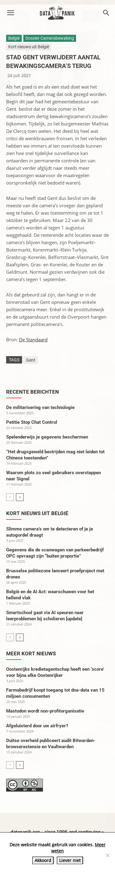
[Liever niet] (107, 855)
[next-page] (20, 497)
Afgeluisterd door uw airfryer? (37, 726)
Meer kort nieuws (31, 653)
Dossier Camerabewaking (49, 38)
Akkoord (43, 860)
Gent (30, 360)
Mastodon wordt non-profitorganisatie (45, 711)
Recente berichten (32, 392)
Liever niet (70, 860)
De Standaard (33, 339)
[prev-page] (10, 497)
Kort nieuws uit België (28, 46)
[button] (10, 13)
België (14, 38)
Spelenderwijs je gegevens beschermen (47, 437)
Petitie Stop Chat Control (31, 422)
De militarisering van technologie (40, 407)
